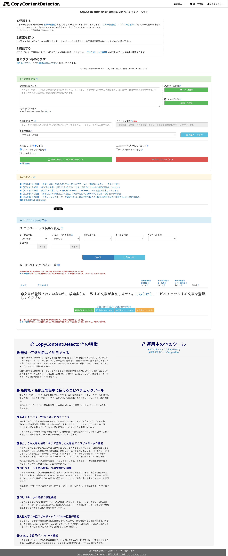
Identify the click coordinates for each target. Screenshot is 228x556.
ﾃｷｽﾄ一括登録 (186, 103)
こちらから (144, 293)
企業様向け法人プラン (47, 63)
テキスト (42, 285)
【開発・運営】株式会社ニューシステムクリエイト (127, 554)
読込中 (48, 111)
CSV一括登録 (186, 89)
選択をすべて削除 (145, 310)
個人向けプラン (24, 63)
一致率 (161, 283)
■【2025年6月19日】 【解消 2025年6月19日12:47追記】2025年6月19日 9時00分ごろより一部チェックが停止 (70, 193)
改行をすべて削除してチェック (132, 145)
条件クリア (129, 257)
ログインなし (215, 3)
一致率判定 (162, 280)
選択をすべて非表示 (124, 310)
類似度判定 (145, 280)
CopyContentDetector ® (86, 554)
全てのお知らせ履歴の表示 (33, 200)
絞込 (98, 257)
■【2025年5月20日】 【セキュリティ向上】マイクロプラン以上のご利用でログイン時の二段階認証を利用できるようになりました (80, 196)
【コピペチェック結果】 (97, 52)
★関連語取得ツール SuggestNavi (163, 352)
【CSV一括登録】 (109, 24)
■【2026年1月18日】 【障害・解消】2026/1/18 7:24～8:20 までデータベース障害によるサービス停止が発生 (70, 184)
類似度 (144, 283)
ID (22, 285)
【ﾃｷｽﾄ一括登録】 (127, 24)
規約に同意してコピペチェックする (65, 159)
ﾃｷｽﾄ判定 (179, 280)
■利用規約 (25, 163)
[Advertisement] (189, 37)
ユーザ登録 (196, 3)
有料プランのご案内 (162, 159)
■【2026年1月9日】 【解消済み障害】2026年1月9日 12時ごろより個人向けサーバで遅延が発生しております (70, 187)
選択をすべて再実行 (84, 310)
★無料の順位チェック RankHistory (163, 349)
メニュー (180, 3)
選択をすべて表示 (104, 310)
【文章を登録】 (50, 24)
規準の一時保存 (194, 135)
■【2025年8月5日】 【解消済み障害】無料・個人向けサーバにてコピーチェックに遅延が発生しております (69, 190)
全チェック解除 (123, 306)
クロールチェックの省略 (33, 149)
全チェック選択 (105, 306)
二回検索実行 (28, 153)
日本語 (39, 145)
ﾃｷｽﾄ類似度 (180, 283)
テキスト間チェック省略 (129, 149)
